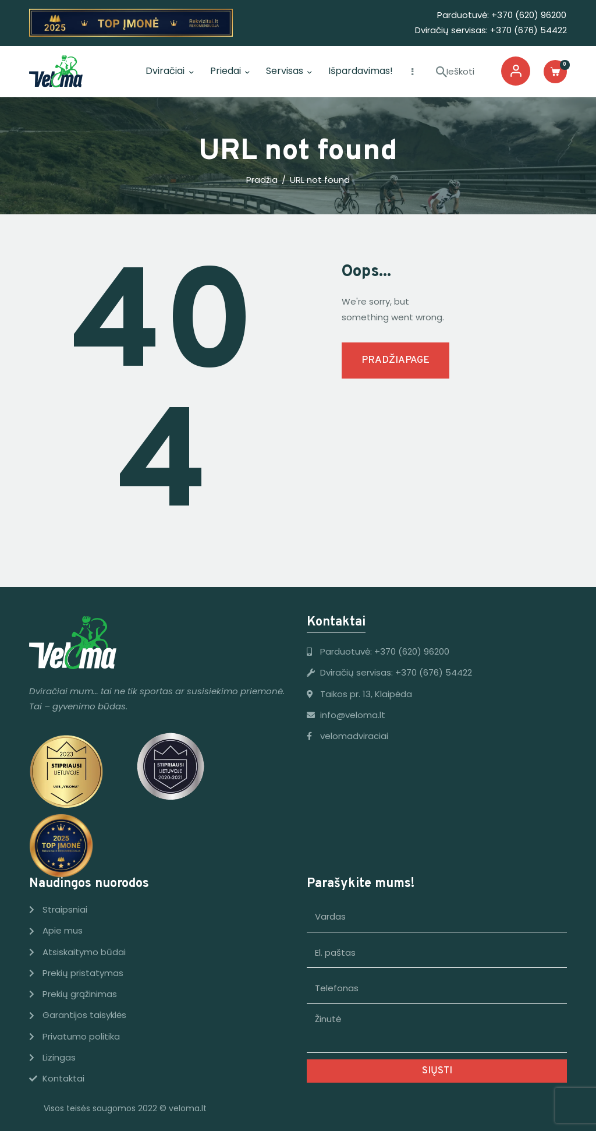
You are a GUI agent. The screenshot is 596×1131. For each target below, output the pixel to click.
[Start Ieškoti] (441, 72)
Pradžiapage (395, 360)
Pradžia (262, 180)
